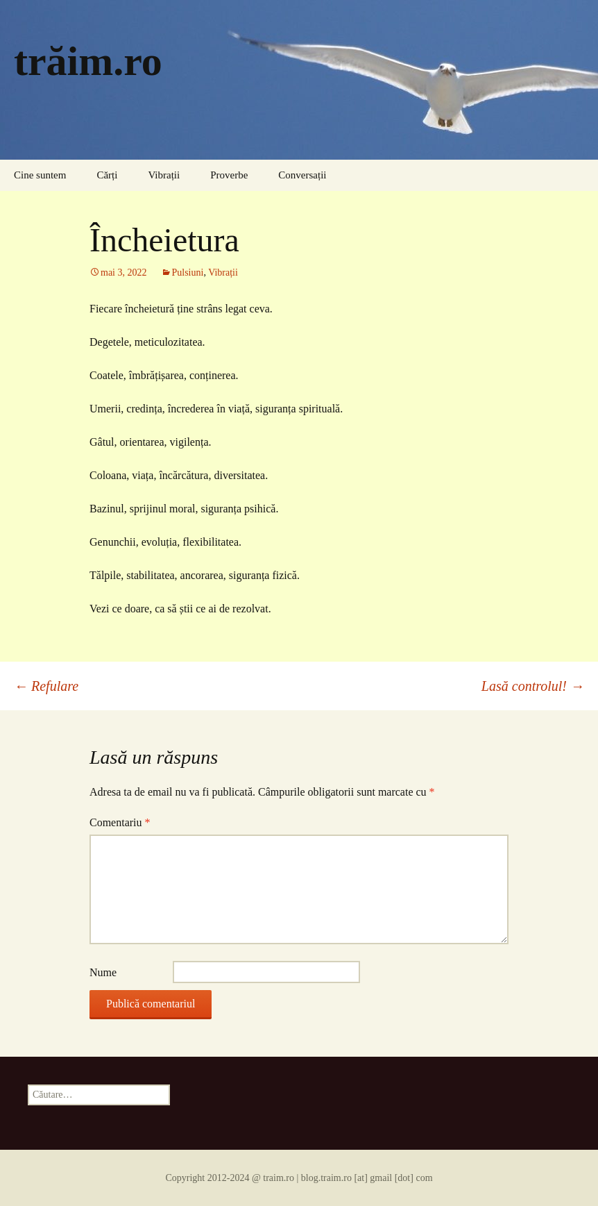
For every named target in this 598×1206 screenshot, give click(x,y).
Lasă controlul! (532, 686)
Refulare (46, 686)
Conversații (302, 175)
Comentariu (120, 822)
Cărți (106, 175)
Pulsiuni (188, 272)
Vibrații (164, 175)
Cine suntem (40, 175)
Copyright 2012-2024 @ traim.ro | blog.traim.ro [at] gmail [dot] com (298, 1178)
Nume (103, 972)
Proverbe (229, 175)
